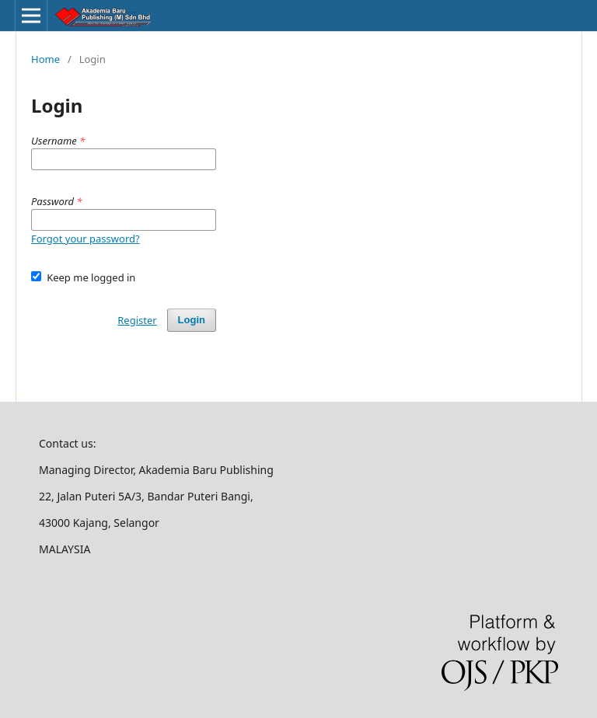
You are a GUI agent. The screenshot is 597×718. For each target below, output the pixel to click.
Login (191, 320)
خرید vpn (17, 393)
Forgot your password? (85, 239)
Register (136, 320)
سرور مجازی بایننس (22, 393)
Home (45, 59)
